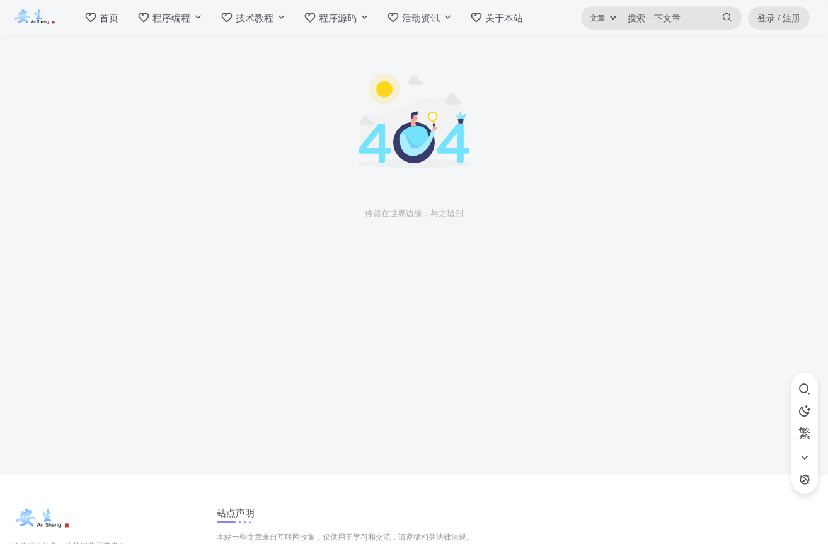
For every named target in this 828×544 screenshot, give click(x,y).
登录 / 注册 (779, 18)
